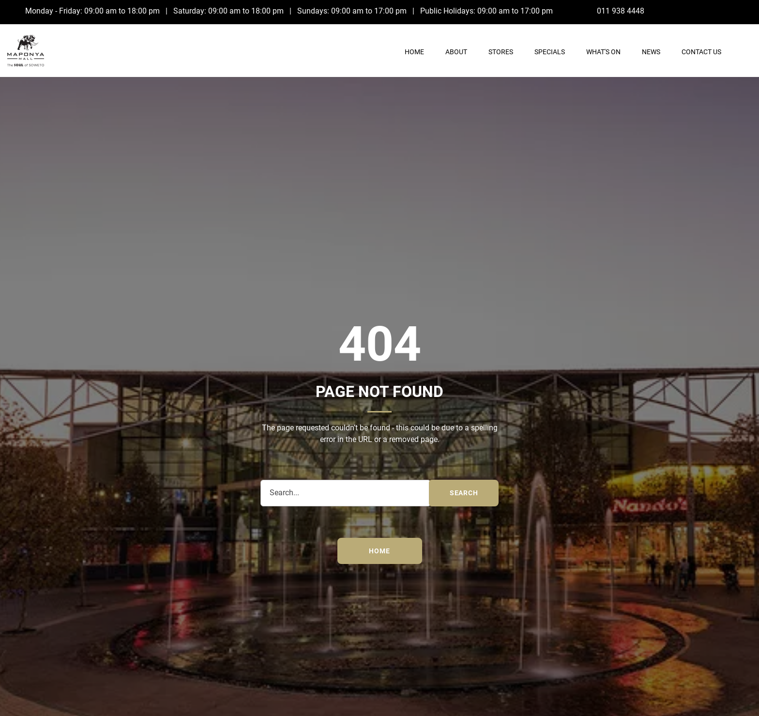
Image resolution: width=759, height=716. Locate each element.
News (651, 52)
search (464, 493)
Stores (500, 52)
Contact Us (701, 52)
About (456, 52)
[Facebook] (725, 10)
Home (414, 52)
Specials (549, 52)
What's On (603, 52)
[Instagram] (745, 10)
